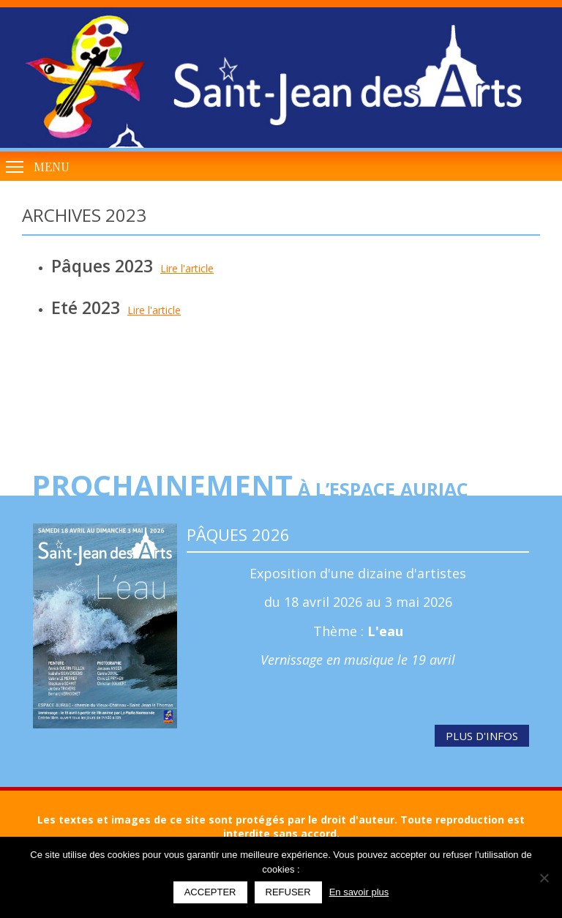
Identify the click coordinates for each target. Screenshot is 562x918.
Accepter (210, 892)
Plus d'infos (482, 735)
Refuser (288, 892)
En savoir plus (359, 892)
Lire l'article (187, 268)
